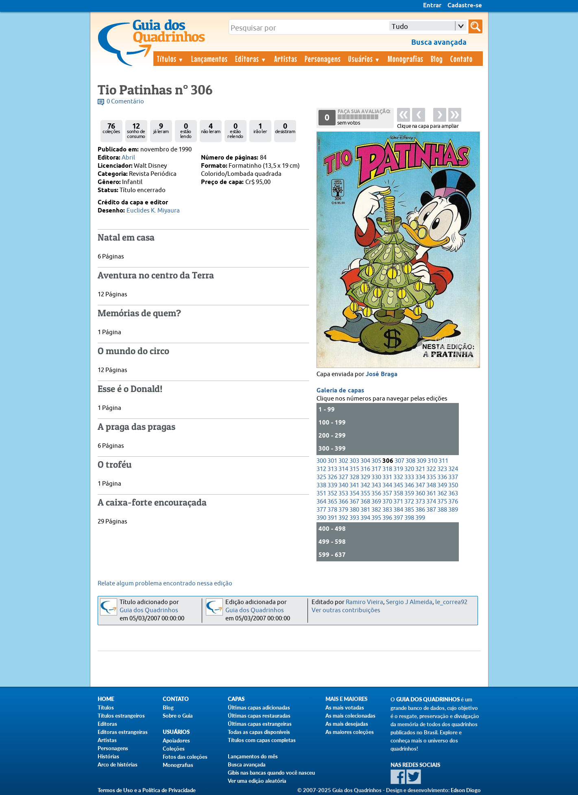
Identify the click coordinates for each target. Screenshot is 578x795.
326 (332, 477)
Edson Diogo (466, 790)
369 (376, 502)
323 (442, 469)
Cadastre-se (464, 6)
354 (354, 493)
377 (321, 510)
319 (398, 469)
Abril (128, 158)
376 (453, 502)
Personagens (323, 59)
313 (332, 469)
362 (442, 493)
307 (399, 461)
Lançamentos (209, 59)
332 (398, 477)
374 (431, 502)
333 (409, 477)
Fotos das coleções (185, 756)
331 (387, 477)
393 (354, 518)
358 (398, 493)
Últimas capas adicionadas (259, 707)
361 (431, 493)
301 (332, 461)
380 (354, 510)
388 (442, 510)
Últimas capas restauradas (259, 715)
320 (409, 469)
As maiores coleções (349, 732)
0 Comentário (125, 101)
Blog (437, 59)
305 (376, 461)
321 (420, 469)
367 (354, 502)
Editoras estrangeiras (123, 732)
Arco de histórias (117, 764)
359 (409, 493)
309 (421, 461)
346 (409, 485)
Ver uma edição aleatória (257, 780)
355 (365, 493)
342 (365, 485)
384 (398, 510)
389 (453, 510)
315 (354, 469)
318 (387, 469)
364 (321, 502)
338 (321, 485)
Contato (461, 59)
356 (376, 493)
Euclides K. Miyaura (153, 211)
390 (321, 518)
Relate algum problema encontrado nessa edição (165, 583)
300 (321, 461)
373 (420, 502)
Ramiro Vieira (364, 602)
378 (332, 510)
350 (453, 485)
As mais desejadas (346, 724)
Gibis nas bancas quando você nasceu (271, 772)
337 (453, 477)
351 (321, 493)
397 (398, 518)
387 (431, 510)
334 (420, 477)
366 (343, 502)
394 (365, 518)
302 (343, 461)
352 (332, 493)
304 (365, 461)
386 (420, 510)
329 (365, 477)
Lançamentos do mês (253, 756)
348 (431, 485)
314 (343, 469)
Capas (236, 699)
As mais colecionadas (350, 715)
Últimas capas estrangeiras (260, 724)
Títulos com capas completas (262, 740)
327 (343, 477)
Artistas (285, 59)
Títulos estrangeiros (121, 715)
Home (106, 699)
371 (398, 502)
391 (332, 518)
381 (365, 510)
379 (343, 510)
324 (453, 469)
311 (443, 461)
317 (376, 469)
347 (420, 485)
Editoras (251, 59)
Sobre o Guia (178, 715)
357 (387, 493)
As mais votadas (344, 707)
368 (365, 502)
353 (343, 493)
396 (387, 518)
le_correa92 (451, 602)
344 (387, 485)
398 (409, 518)
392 (343, 518)
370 (387, 502)
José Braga (381, 374)
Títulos (170, 59)
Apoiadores (176, 740)
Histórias (108, 756)
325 (321, 477)
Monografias (405, 59)
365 (332, 502)
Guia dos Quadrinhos (149, 610)
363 (453, 493)
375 (442, 502)
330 (376, 477)
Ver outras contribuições (346, 610)
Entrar (432, 6)
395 (376, 518)
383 (387, 510)
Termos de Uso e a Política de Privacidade (147, 790)
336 (442, 477)
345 (398, 485)
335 (431, 477)
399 (420, 518)
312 (321, 469)
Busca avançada (247, 764)
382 (376, 510)
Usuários (364, 59)
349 (442, 485)
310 (432, 461)
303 (354, 461)
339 (332, 485)
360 (420, 493)
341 (354, 485)
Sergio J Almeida (409, 602)
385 (409, 510)
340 (343, 485)
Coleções (174, 748)
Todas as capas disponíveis (259, 732)
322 (431, 469)
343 (376, 485)
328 (354, 477)
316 (365, 469)
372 (409, 502)
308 (410, 461)
